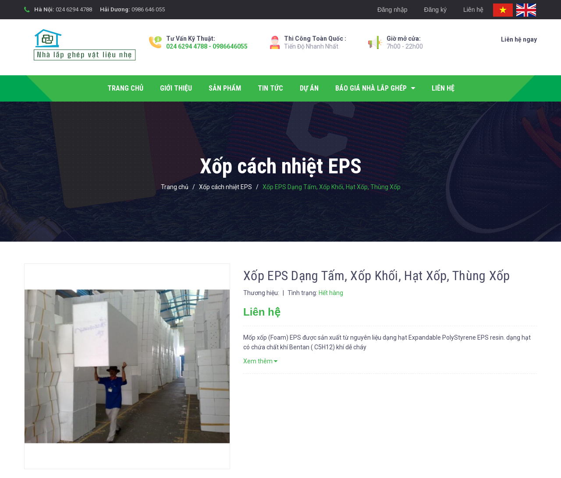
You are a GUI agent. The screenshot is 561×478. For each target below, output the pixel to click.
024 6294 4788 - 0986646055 (207, 46)
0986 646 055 (148, 9)
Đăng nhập (392, 9)
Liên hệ (473, 9)
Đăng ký (435, 9)
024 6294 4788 (74, 9)
